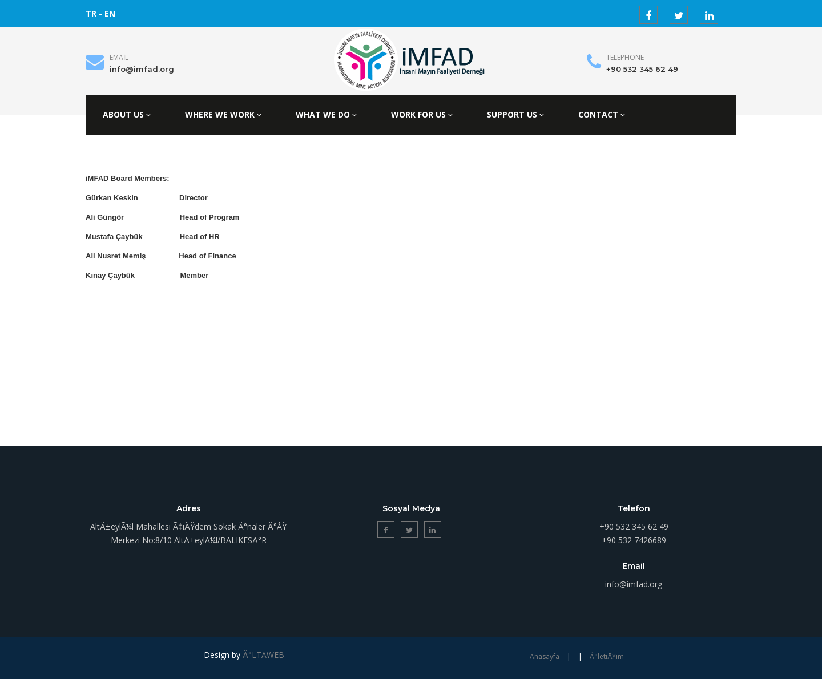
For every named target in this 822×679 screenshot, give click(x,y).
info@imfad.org (142, 69)
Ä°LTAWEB (263, 654)
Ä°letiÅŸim (607, 656)
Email (119, 57)
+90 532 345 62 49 (642, 69)
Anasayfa (544, 656)
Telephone (625, 57)
